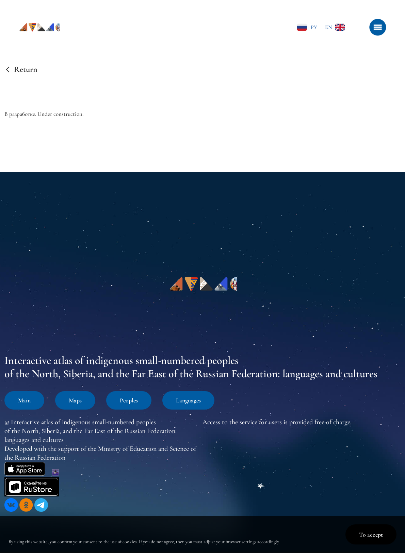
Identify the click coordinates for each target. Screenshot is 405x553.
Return (25, 69)
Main (24, 400)
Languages (188, 400)
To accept (371, 534)
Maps (75, 400)
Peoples (129, 400)
